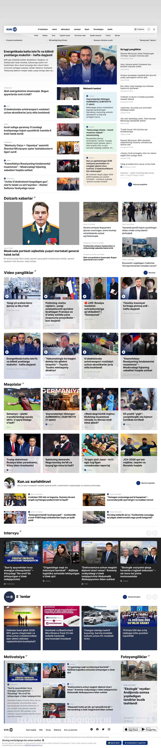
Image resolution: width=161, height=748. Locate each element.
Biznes (117, 35)
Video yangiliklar (18, 273)
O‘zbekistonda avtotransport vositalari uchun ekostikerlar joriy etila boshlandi (27, 111)
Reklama (57, 730)
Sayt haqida (31, 730)
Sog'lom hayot (65, 35)
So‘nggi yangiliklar (130, 49)
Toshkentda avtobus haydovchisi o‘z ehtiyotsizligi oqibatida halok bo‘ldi (99, 247)
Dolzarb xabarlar (18, 198)
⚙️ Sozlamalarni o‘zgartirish (135, 743)
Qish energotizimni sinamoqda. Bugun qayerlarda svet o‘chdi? (26, 93)
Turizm (108, 35)
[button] (148, 533)
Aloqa (48, 730)
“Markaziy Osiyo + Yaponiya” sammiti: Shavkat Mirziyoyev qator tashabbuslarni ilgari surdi (28, 148)
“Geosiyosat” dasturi (147, 40)
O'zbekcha (139, 29)
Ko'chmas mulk (80, 35)
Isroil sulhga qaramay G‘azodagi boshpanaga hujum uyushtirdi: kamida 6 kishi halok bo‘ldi (27, 130)
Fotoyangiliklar (134, 657)
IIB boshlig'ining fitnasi (58, 40)
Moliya (45, 35)
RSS (41, 730)
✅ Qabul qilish (114, 743)
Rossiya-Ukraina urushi (103, 40)
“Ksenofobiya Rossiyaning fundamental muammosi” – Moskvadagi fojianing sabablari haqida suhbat (27, 167)
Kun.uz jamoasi (70, 730)
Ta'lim (36, 35)
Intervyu (11, 533)
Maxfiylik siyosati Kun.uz (33, 745)
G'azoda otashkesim (14, 40)
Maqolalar (12, 384)
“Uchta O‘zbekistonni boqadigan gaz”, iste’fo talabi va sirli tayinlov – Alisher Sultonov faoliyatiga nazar (26, 185)
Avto (53, 35)
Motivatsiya (14, 657)
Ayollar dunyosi (95, 35)
